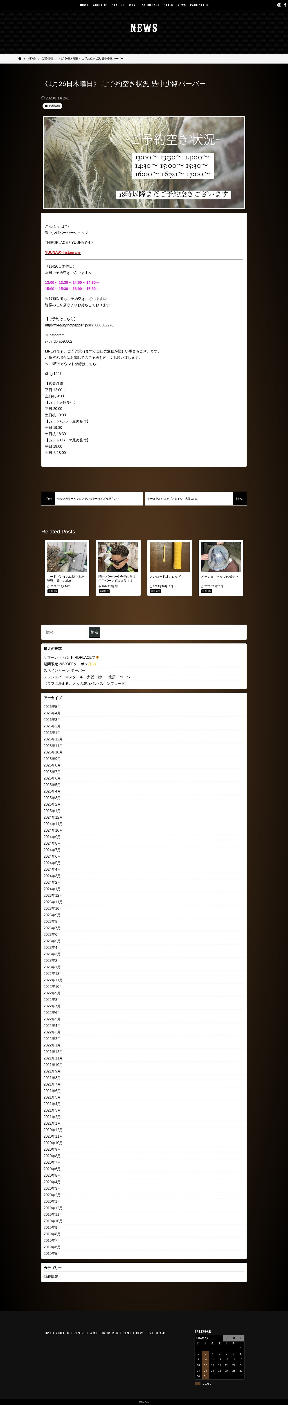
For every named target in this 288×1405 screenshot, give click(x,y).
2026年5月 (52, 707)
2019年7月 (52, 1240)
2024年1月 (52, 889)
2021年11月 (53, 1058)
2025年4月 (52, 791)
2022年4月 (52, 1026)
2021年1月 (52, 1123)
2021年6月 (52, 1091)
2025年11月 (53, 746)
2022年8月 (52, 1000)
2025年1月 (52, 811)
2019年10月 (53, 1221)
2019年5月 (52, 1253)
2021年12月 (53, 1052)
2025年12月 (53, 739)
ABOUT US (100, 5)
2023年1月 (52, 967)
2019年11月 (53, 1214)
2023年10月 (53, 908)
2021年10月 (53, 1065)
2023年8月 (52, 921)
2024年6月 (52, 856)
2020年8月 (52, 1156)
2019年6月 (52, 1247)
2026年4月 (52, 713)
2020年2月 (52, 1195)
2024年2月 (52, 882)
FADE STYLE (199, 5)
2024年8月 (52, 843)
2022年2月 (52, 1039)
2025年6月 (52, 778)
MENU (133, 5)
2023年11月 (53, 902)
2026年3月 (52, 720)
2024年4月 (52, 869)
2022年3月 (52, 1032)
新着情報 (51, 1277)
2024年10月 (53, 830)
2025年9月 (52, 759)
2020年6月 (52, 1169)
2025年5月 (52, 785)
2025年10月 (53, 752)
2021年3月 (52, 1110)
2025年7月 (52, 772)
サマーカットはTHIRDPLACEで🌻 (72, 657)
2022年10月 (53, 987)
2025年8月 (52, 765)
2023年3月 (52, 954)
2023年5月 (52, 941)
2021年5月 (52, 1097)
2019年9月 (52, 1227)
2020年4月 (52, 1182)
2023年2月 (52, 960)
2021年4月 (52, 1104)
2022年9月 (52, 993)
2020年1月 (52, 1201)
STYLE (168, 5)
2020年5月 (52, 1175)
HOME (84, 5)
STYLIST (118, 5)
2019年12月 (53, 1208)
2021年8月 (52, 1078)
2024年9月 (52, 837)
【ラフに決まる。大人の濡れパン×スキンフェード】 (86, 683)
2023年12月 (53, 895)
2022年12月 (53, 974)
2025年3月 (52, 798)
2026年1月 (52, 733)
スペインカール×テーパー (64, 670)
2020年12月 (53, 1130)
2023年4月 (52, 947)
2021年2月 (52, 1117)
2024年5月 (52, 863)
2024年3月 (52, 876)
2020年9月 (52, 1149)
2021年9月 (52, 1071)
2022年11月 (53, 980)
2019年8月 (52, 1234)
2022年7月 (52, 1006)
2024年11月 (53, 824)
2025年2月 (52, 804)
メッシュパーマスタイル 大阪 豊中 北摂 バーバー (89, 677)
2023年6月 (52, 934)
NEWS (182, 5)
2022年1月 (52, 1045)
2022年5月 (52, 1019)
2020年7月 (52, 1162)
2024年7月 (52, 850)
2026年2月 (52, 726)
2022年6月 (52, 1013)
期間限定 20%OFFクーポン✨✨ (70, 664)
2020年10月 (53, 1143)
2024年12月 (53, 817)
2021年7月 (52, 1084)
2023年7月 (52, 928)
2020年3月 (52, 1188)
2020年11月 (53, 1136)
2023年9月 (52, 915)
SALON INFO (150, 5)
